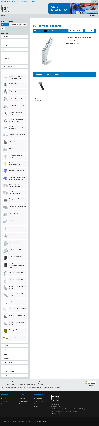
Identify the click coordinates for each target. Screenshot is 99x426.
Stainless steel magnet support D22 (16, 113)
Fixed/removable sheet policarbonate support (15, 185)
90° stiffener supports (16, 279)
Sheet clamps (13, 228)
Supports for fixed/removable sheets (17, 207)
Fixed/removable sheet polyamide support (15, 193)
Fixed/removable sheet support (15, 156)
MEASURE (90, 30)
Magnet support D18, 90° (16, 105)
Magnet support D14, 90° (16, 98)
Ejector (11, 220)
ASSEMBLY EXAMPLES (76, 30)
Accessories (6, 367)
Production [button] (15, 16)
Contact (4, 404)
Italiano (94, 1)
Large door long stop (15, 249)
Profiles (5, 37)
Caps (4, 62)
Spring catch (12, 141)
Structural (23, 25)
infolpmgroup (55, 413)
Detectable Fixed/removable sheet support (17, 171)
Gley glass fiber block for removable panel (16, 200)
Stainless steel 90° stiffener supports (17, 287)
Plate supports (13, 213)
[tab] (14, 37)
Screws (5, 375)
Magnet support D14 (15, 84)
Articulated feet (8, 67)
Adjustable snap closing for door (17, 135)
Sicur (3, 28)
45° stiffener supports (16, 272)
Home (3, 399)
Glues (5, 49)
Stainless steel (14, 25)
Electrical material (8, 371)
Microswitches (7, 363)
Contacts (41, 16)
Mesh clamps (13, 235)
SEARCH (93, 16)
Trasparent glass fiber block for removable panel (17, 77)
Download (33, 16)
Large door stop (13, 242)
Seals (5, 41)
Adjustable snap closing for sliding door (17, 128)
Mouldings (6, 58)
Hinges (5, 354)
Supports (6, 71)
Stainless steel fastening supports (16, 323)
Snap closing (12, 148)
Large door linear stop (15, 257)
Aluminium (5, 25)
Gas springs (6, 358)
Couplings (6, 54)
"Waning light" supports (16, 330)
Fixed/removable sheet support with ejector (15, 164)
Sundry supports (14, 337)
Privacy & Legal (42, 421)
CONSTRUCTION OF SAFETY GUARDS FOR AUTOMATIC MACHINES (18, 1)
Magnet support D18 (15, 91)
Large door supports (15, 301)
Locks (5, 350)
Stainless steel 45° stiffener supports (17, 295)
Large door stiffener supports (18, 308)
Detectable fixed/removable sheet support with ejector (17, 178)
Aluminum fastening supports (17, 315)
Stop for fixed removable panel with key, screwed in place (16, 265)
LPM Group (4, 16)
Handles (5, 345)
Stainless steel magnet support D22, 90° (16, 120)
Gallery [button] (24, 16)
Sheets (5, 45)
